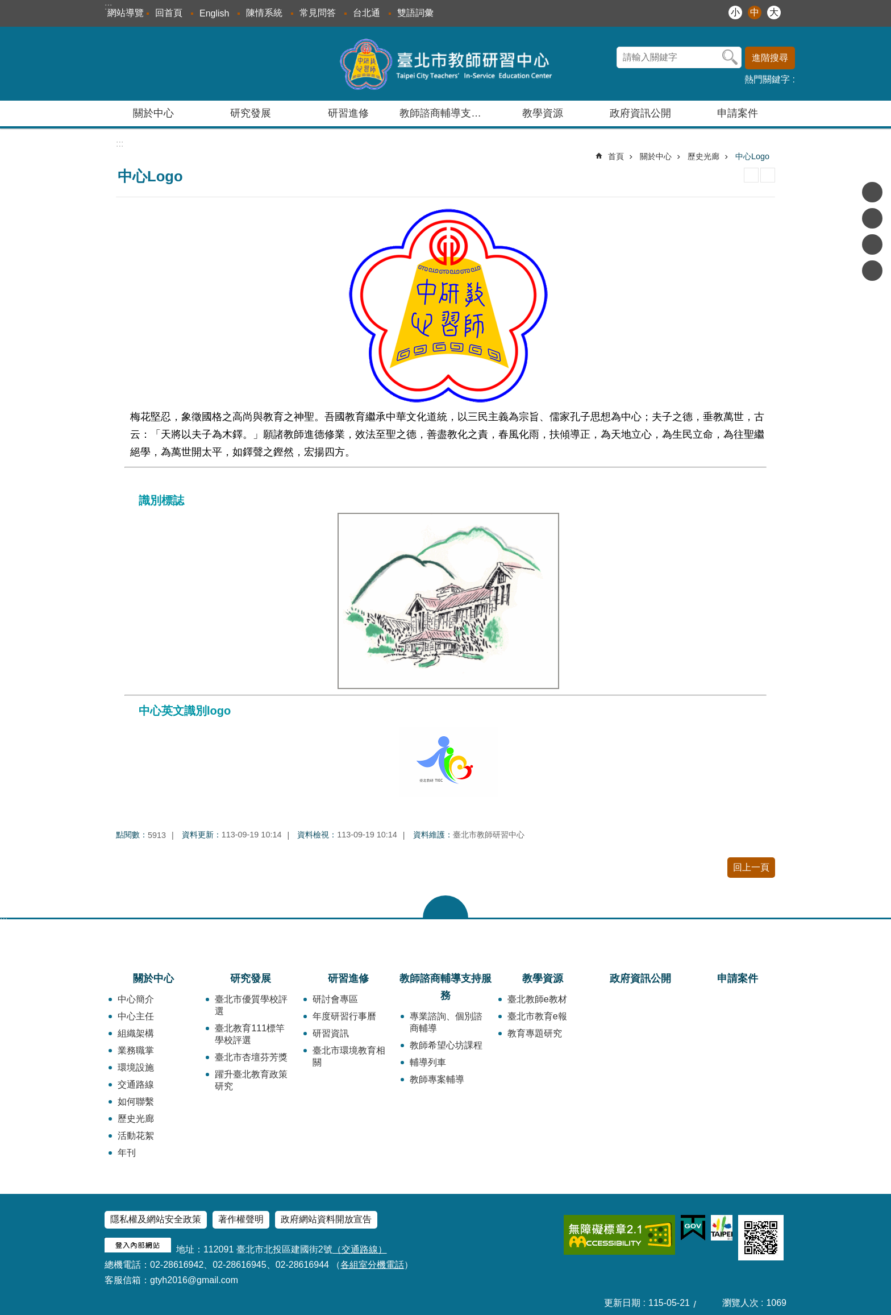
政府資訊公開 (640, 113)
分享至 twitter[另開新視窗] (872, 218)
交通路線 (136, 1084)
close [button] (445, 906)
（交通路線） (359, 1249)
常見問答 (317, 13)
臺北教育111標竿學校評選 (250, 1034)
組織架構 (136, 1033)
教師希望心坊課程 (446, 1045)
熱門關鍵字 (767, 79)
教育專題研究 (534, 1033)
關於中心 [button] (153, 113)
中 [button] (754, 12)
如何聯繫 (136, 1101)
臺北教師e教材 (537, 999)
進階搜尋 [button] (770, 58)
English (214, 13)
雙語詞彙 (415, 13)
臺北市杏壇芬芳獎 (251, 1057)
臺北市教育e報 (537, 1016)
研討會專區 (335, 999)
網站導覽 (125, 13)
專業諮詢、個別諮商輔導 (446, 1022)
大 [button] (773, 12)
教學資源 (542, 978)
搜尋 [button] (730, 57)
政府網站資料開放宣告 (326, 1219)
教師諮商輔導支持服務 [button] (446, 113)
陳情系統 (264, 13)
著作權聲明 (241, 1219)
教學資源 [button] (542, 113)
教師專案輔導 (437, 1079)
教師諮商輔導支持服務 (445, 987)
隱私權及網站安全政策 (155, 1219)
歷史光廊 (703, 156)
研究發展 (250, 978)
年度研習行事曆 (344, 1016)
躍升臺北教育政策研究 (251, 1080)
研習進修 (348, 978)
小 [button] (735, 12)
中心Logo (752, 156)
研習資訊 (331, 1033)
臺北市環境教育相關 (349, 1056)
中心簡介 (136, 999)
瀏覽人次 (740, 1303)
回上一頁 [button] (751, 867)
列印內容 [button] (751, 175)
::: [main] (119, 143)
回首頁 (168, 13)
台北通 (366, 13)
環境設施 (136, 1067)
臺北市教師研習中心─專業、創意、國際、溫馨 (445, 63)
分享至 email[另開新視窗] (872, 270)
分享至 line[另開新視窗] (872, 244)
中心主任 (136, 1016)
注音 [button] (767, 175)
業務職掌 (136, 1050)
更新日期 (622, 1303)
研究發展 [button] (250, 113)
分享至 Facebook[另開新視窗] (872, 192)
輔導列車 (428, 1062)
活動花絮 (136, 1135)
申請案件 (737, 113)
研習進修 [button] (348, 113)
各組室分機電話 (372, 1265)
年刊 (127, 1153)
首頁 (616, 156)
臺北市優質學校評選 (251, 1005)
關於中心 (656, 156)
